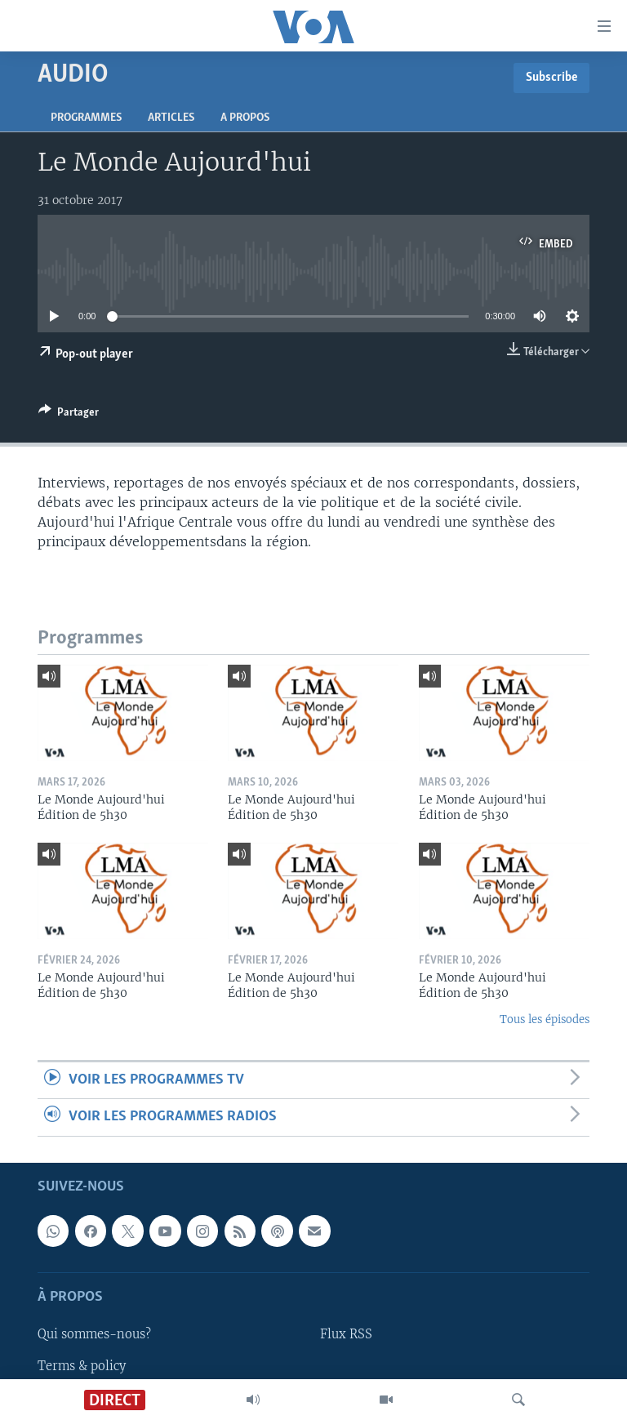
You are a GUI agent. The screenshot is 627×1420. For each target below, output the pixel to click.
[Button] (68, 414)
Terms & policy (82, 1365)
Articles (171, 118)
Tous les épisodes (544, 1019)
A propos (244, 118)
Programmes (86, 118)
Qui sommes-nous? (94, 1334)
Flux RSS (346, 1334)
